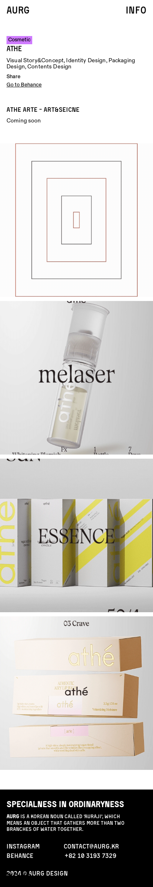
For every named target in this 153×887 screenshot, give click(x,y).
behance (20, 855)
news (19, 877)
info (136, 10)
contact (127, 877)
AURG (18, 10)
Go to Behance (24, 84)
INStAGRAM (23, 846)
